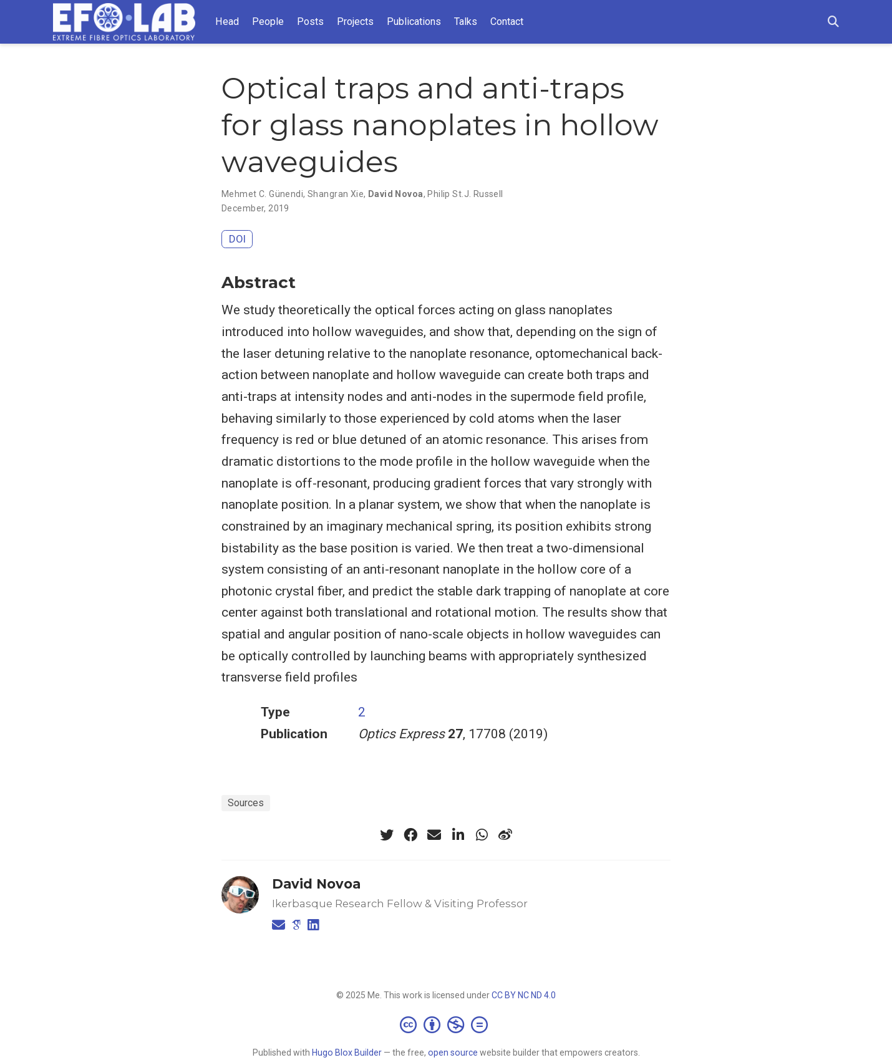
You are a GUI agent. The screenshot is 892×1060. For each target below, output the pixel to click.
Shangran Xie (336, 194)
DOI (237, 239)
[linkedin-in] (457, 835)
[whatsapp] (481, 835)
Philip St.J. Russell (465, 194)
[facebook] (410, 835)
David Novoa (396, 194)
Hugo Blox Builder (347, 1053)
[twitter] (386, 835)
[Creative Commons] (446, 1024)
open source (453, 1053)
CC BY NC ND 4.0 (524, 995)
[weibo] (505, 835)
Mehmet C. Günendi (262, 194)
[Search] (833, 22)
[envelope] (434, 835)
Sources (246, 803)
